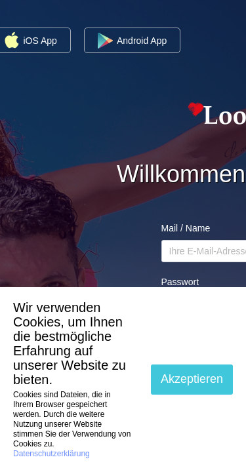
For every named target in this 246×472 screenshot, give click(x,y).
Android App (132, 41)
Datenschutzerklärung (51, 453)
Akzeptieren (192, 378)
